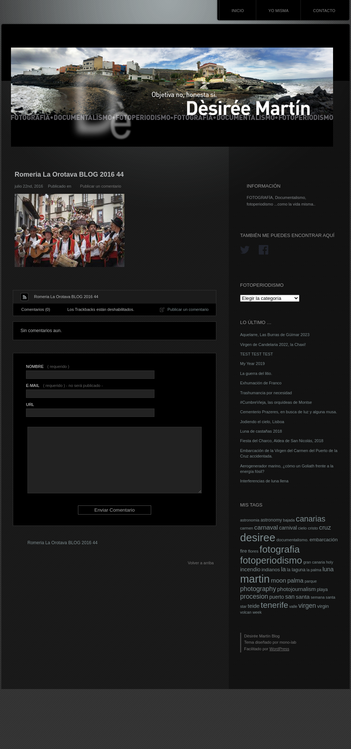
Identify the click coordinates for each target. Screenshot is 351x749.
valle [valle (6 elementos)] (293, 606)
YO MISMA (278, 10)
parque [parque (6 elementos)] (311, 581)
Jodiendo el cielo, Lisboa (262, 421)
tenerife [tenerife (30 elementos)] (274, 605)
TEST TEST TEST (256, 354)
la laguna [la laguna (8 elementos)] (296, 569)
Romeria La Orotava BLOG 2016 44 (62, 542)
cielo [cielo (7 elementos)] (302, 528)
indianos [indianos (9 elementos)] (271, 569)
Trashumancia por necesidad (266, 393)
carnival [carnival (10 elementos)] (288, 528)
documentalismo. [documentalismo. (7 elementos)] (292, 540)
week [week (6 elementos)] (257, 612)
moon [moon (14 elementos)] (278, 580)
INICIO (238, 10)
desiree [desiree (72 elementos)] (257, 537)
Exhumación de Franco (260, 383)
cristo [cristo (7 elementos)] (313, 528)
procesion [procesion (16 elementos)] (254, 596)
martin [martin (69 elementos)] (255, 579)
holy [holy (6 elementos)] (329, 562)
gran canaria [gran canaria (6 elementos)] (314, 562)
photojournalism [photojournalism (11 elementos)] (296, 589)
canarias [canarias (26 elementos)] (310, 519)
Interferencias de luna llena (264, 481)
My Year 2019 (252, 363)
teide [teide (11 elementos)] (253, 606)
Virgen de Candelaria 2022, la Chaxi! (273, 344)
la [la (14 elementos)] (283, 569)
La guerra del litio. (256, 373)
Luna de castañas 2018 (261, 431)
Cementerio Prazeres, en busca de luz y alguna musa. (288, 412)
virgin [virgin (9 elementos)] (323, 606)
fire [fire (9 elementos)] (243, 551)
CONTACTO (324, 10)
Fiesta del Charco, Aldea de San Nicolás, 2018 (281, 441)
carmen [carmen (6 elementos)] (246, 528)
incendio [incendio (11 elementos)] (250, 569)
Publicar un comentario (101, 186)
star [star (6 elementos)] (243, 606)
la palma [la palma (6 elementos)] (314, 570)
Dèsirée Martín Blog (262, 636)
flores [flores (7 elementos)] (253, 551)
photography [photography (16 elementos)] (258, 588)
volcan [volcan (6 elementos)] (245, 612)
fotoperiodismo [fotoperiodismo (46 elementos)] (271, 560)
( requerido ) (47, 366)
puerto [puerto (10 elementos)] (276, 597)
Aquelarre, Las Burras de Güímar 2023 (275, 334)
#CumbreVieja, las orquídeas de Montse (276, 402)
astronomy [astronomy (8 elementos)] (271, 520)
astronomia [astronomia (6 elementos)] (249, 520)
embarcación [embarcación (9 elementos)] (324, 539)
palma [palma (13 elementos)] (295, 580)
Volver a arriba (201, 563)
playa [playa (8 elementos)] (322, 589)
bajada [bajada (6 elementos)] (289, 520)
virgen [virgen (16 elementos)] (307, 605)
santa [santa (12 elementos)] (303, 597)
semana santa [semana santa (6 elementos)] (323, 597)
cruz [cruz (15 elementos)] (325, 527)
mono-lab (288, 642)
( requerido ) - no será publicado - (64, 385)
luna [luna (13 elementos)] (328, 569)
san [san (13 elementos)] (290, 596)
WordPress (279, 649)
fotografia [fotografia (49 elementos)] (279, 549)
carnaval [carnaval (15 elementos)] (266, 527)
